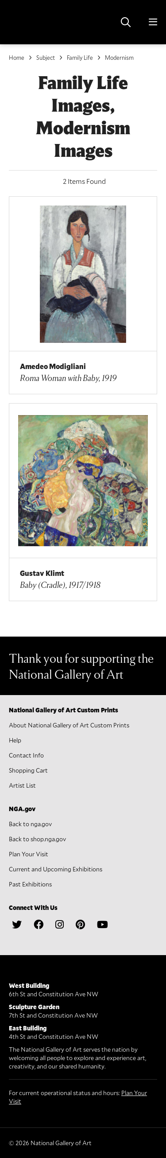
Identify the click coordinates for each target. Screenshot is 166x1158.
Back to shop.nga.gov (37, 839)
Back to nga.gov (30, 824)
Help (15, 740)
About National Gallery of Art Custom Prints (69, 725)
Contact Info (26, 755)
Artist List (22, 785)
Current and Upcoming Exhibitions (55, 869)
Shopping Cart (28, 770)
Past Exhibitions (30, 884)
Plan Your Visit (28, 854)
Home (16, 58)
